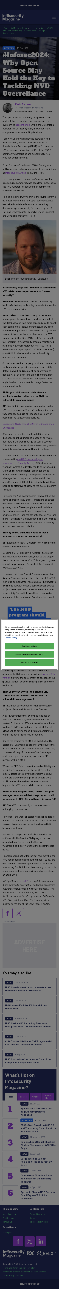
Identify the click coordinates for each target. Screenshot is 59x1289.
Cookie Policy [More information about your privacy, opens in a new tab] (11, 638)
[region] (29, 644)
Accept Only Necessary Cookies (29, 654)
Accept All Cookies (29, 662)
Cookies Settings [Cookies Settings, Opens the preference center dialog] (29, 646)
